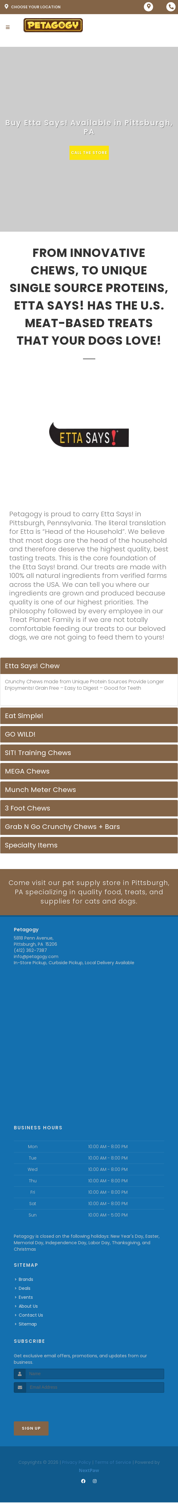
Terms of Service (113, 1463)
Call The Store (89, 153)
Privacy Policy (76, 1463)
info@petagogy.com (36, 957)
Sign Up (31, 1429)
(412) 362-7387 (30, 951)
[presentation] (46, 1404)
